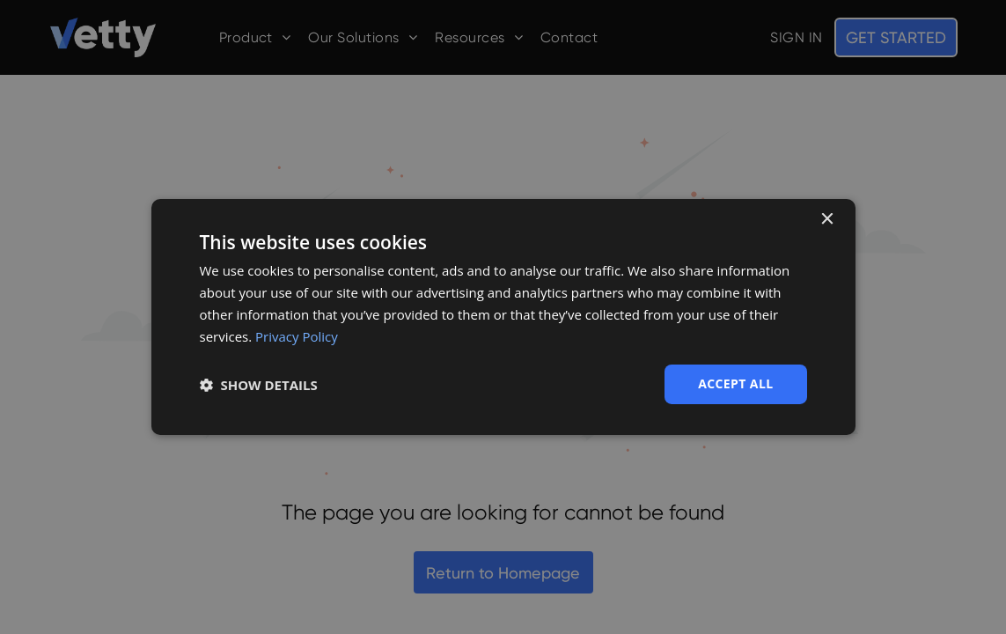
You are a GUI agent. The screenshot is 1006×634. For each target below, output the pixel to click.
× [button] (826, 219)
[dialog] (503, 317)
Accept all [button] (735, 383)
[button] (259, 384)
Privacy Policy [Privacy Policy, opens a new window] (296, 336)
